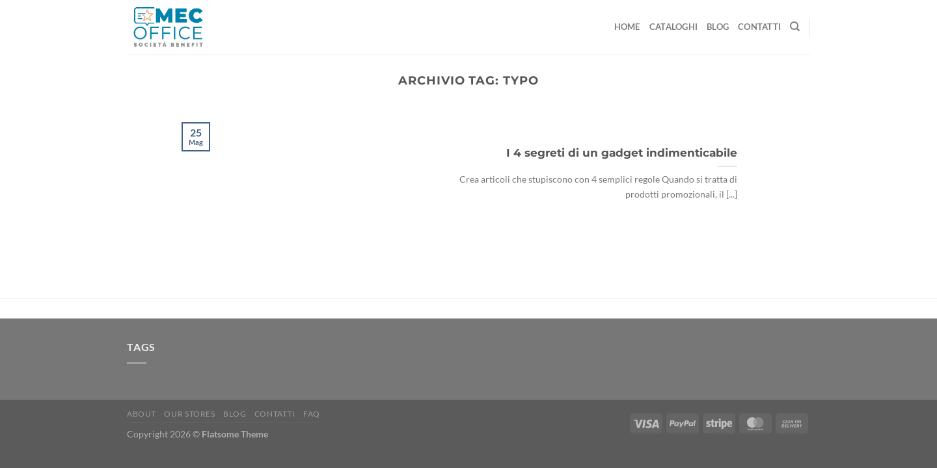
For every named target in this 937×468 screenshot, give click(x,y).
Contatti (759, 26)
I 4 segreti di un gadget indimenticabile (621, 152)
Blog (718, 26)
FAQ (311, 414)
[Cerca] (795, 26)
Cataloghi (673, 26)
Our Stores (189, 414)
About (141, 414)
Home (627, 26)
